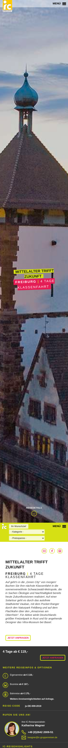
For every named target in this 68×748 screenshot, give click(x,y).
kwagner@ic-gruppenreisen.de (39, 737)
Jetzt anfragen (18, 637)
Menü (59, 3)
